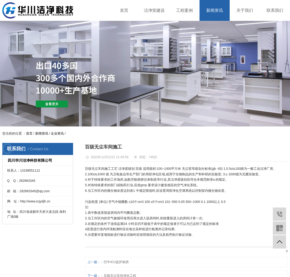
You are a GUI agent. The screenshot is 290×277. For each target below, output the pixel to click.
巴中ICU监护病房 (116, 262)
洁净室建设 (154, 10)
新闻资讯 (214, 10)
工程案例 (184, 10)
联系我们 (275, 10)
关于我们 (244, 10)
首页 (124, 10)
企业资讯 (57, 133)
